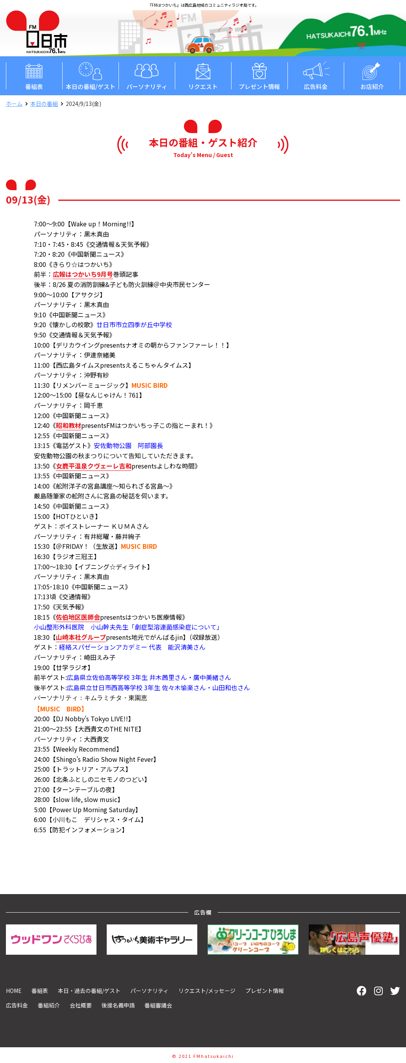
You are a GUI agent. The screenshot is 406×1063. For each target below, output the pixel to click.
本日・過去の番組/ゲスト (89, 990)
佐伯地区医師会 (78, 617)
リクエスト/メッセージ (206, 990)
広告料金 (315, 75)
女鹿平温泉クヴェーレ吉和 (94, 465)
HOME (14, 990)
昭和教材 (68, 425)
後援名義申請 (118, 1004)
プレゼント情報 (259, 75)
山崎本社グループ (81, 637)
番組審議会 (158, 1004)
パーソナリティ (147, 75)
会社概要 (81, 1004)
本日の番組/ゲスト (90, 75)
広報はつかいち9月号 (83, 274)
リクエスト (203, 75)
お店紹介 (372, 75)
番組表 (34, 75)
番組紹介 (49, 1004)
